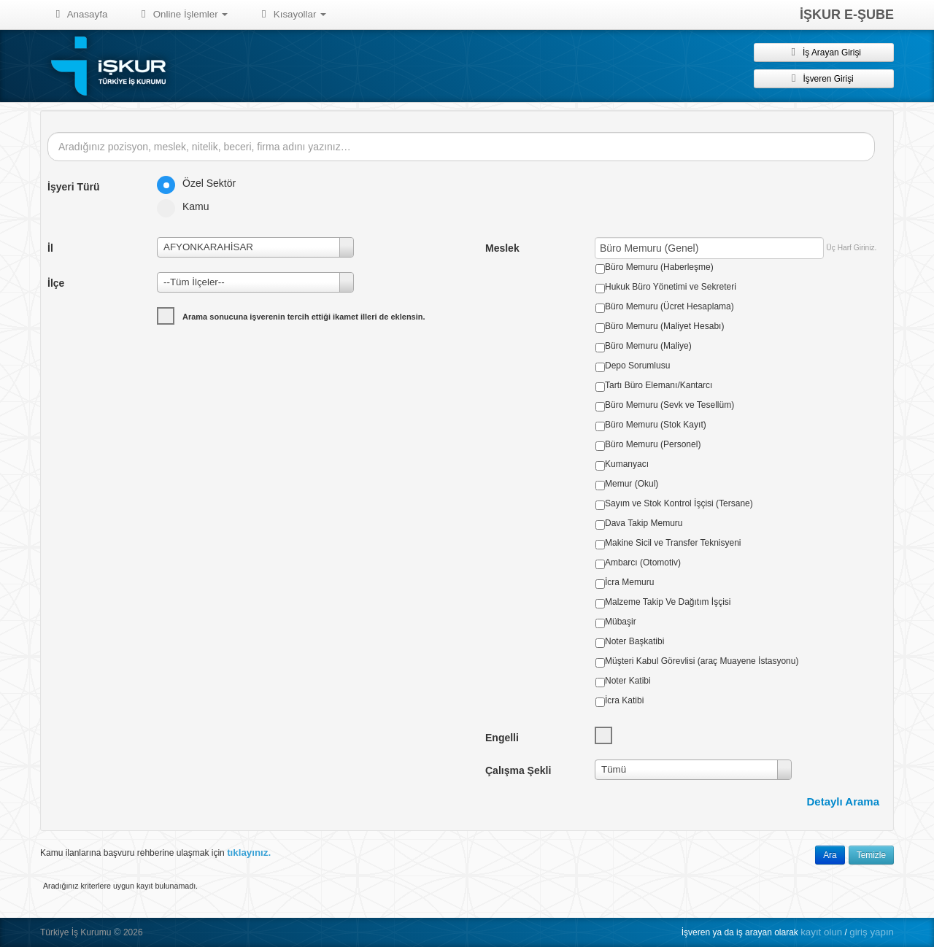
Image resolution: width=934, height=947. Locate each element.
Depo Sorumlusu (637, 365)
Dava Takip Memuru (644, 523)
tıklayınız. (249, 852)
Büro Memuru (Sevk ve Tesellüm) (669, 405)
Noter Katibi (628, 681)
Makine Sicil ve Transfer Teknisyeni (673, 543)
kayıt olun (821, 932)
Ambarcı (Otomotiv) (643, 562)
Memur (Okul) (631, 484)
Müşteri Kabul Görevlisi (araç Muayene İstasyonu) (701, 661)
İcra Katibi (624, 700)
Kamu (188, 206)
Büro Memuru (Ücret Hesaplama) (669, 306)
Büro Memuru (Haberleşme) (659, 267)
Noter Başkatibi (634, 641)
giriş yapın (871, 932)
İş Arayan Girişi (824, 52)
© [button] (117, 932)
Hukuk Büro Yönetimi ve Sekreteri (670, 287)
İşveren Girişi (823, 78)
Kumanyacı (627, 464)
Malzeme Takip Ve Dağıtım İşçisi (668, 602)
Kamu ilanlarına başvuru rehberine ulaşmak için (155, 852)
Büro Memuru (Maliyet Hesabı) (664, 326)
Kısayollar (291, 14)
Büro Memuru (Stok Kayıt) (655, 425)
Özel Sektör (201, 183)
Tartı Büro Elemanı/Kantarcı (658, 385)
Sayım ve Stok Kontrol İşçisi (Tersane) (679, 503)
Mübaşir (620, 621)
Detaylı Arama (843, 801)
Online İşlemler (182, 14)
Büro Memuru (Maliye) (648, 346)
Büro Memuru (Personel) (652, 444)
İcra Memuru (629, 582)
